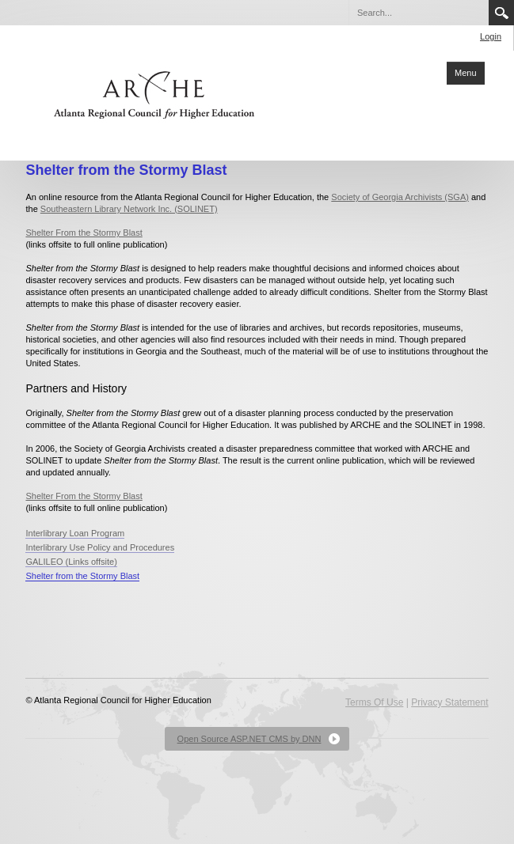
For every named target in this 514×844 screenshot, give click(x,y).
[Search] (418, 12)
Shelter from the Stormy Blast (82, 576)
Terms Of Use (374, 702)
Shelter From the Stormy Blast (83, 232)
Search (501, 12)
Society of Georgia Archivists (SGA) (400, 197)
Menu (466, 73)
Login (490, 36)
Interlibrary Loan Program (74, 533)
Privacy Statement (449, 702)
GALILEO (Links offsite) (70, 561)
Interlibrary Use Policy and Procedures (99, 547)
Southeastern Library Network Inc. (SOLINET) (129, 209)
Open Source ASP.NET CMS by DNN (249, 739)
